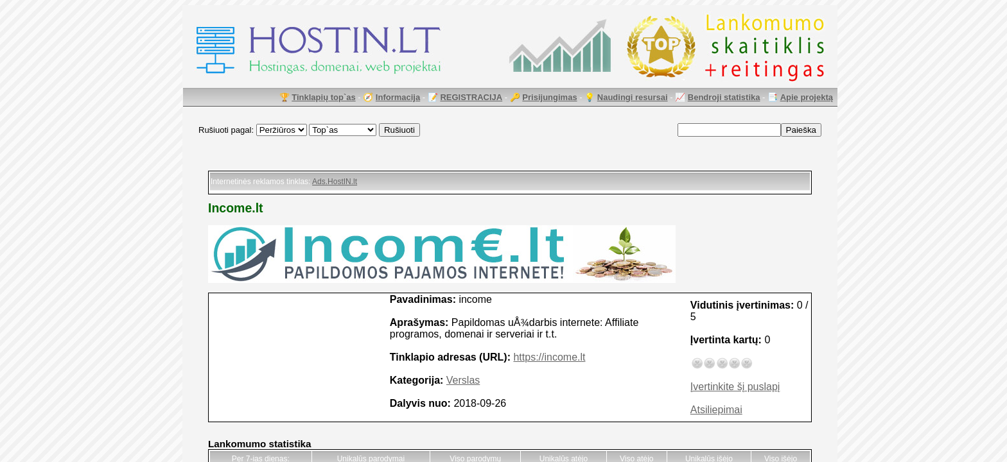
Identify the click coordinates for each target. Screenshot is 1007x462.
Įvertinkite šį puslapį (735, 386)
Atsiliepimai (716, 409)
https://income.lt (549, 357)
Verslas (463, 380)
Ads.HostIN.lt (334, 181)
